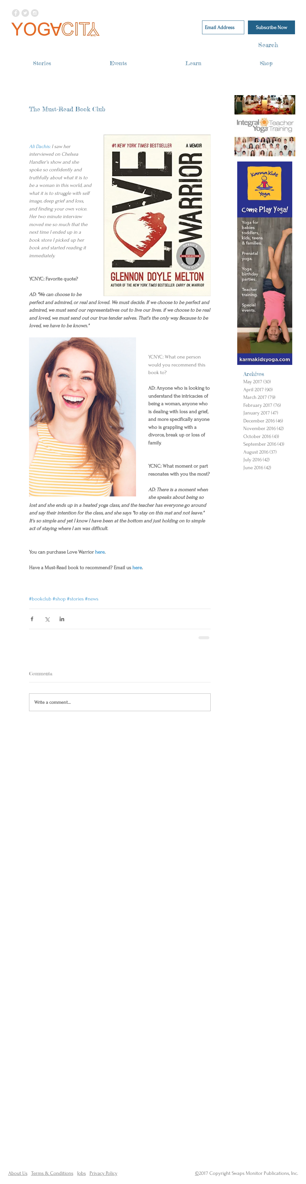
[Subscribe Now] (271, 27)
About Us (18, 1173)
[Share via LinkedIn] (62, 619)
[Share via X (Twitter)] (47, 619)
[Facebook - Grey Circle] (16, 13)
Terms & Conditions (52, 1173)
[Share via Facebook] (32, 619)
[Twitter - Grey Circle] (25, 13)
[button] (42, 63)
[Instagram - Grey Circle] (35, 13)
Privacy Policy (103, 1173)
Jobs (81, 1173)
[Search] (256, 45)
